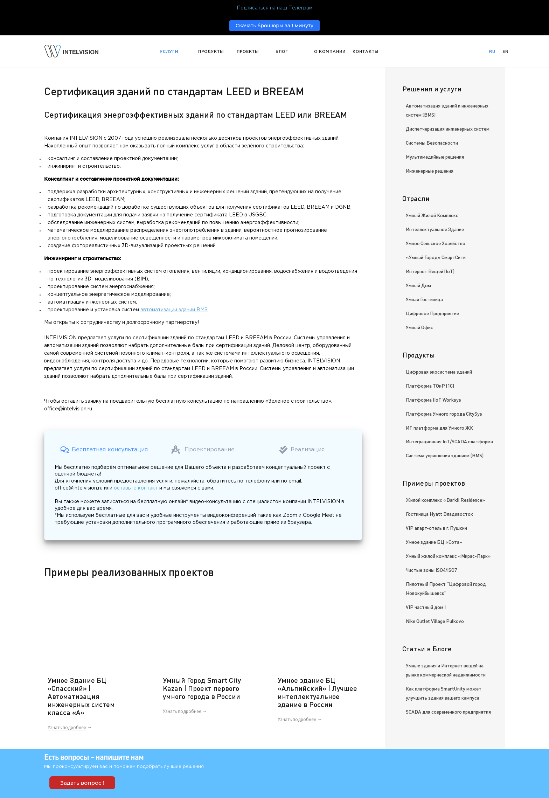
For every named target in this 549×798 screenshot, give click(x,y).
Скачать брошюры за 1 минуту (274, 25)
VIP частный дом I (426, 607)
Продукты (211, 51)
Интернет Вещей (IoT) (430, 271)
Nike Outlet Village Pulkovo (435, 621)
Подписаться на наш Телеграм (274, 8)
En (505, 51)
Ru (492, 51)
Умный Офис (419, 327)
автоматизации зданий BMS (174, 310)
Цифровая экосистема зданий (439, 371)
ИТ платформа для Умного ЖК (439, 427)
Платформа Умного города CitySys (444, 413)
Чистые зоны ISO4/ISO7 (431, 570)
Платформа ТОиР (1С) (430, 385)
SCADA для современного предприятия (448, 711)
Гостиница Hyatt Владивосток (439, 514)
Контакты (365, 51)
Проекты (248, 51)
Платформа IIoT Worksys (433, 399)
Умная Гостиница (424, 299)
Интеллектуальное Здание (435, 229)
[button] (104, 449)
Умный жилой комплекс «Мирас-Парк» (448, 556)
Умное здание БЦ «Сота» (434, 542)
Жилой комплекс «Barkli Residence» (445, 500)
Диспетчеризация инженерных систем (447, 128)
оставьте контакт (136, 488)
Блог (282, 51)
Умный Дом (418, 285)
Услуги (169, 51)
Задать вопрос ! (82, 782)
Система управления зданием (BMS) (445, 455)
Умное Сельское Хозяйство (435, 243)
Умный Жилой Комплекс (432, 215)
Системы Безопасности (432, 142)
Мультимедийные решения (435, 156)
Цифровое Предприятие (432, 313)
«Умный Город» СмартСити (436, 257)
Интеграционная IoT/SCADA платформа (449, 441)
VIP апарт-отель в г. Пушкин (436, 528)
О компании (330, 51)
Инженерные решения (429, 170)
